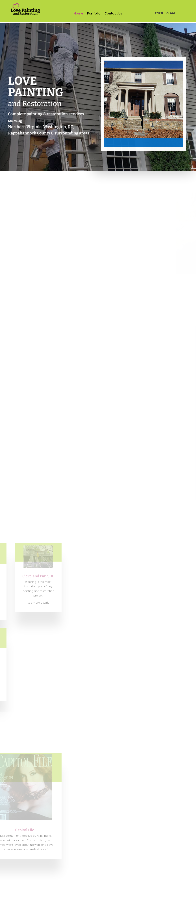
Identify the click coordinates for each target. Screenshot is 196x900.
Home (78, 14)
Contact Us (113, 14)
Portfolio (94, 14)
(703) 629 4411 (165, 13)
